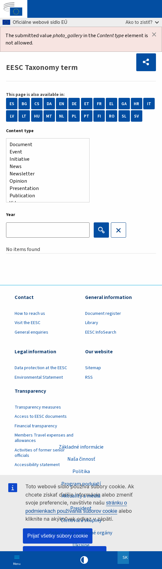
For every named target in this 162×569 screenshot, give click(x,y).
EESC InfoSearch (100, 332)
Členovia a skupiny (81, 520)
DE (74, 104)
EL (111, 104)
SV (136, 116)
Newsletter (45, 174)
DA (49, 104)
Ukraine (81, 545)
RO (111, 116)
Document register (103, 313)
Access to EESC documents (41, 416)
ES (12, 104)
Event (45, 152)
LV (12, 116)
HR (136, 104)
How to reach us (30, 313)
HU (37, 116)
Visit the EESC (27, 323)
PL (74, 116)
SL (124, 116)
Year (10, 215)
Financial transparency (36, 426)
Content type (20, 131)
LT (24, 116)
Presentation (45, 188)
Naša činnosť (81, 459)
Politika (81, 471)
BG (24, 104)
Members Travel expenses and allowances (44, 438)
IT (149, 104)
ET (86, 104)
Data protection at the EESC (41, 368)
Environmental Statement (39, 377)
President (81, 508)
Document (45, 144)
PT (86, 116)
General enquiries (31, 332)
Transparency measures (38, 407)
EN (61, 104)
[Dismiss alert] (154, 35)
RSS (89, 377)
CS (36, 104)
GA (124, 104)
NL (61, 116)
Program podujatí (81, 483)
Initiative (45, 159)
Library (91, 323)
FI (99, 116)
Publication (45, 196)
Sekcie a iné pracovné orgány (81, 532)
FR (99, 104)
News (45, 166)
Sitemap (93, 368)
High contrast (84, 560)
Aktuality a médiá (81, 495)
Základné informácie (81, 446)
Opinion (45, 181)
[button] (146, 62)
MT (49, 116)
